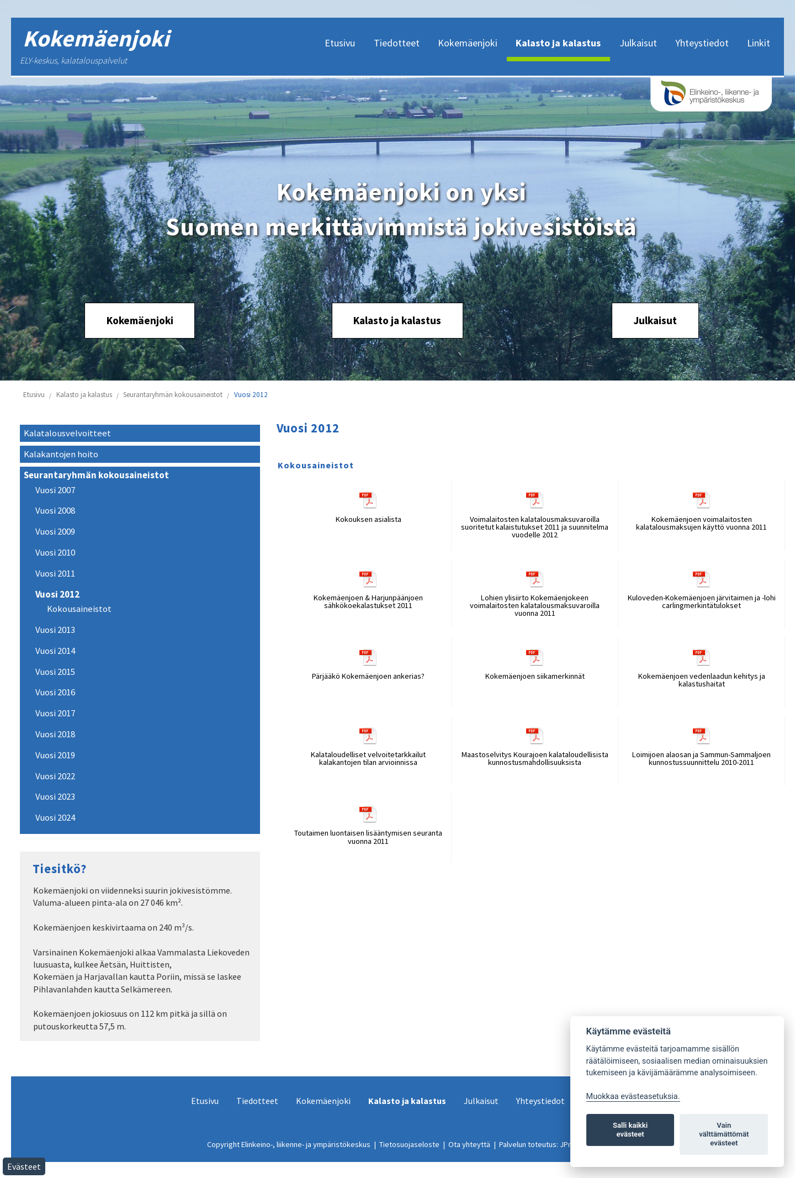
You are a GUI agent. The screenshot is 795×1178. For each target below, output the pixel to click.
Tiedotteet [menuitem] (397, 42)
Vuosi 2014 (55, 651)
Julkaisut (655, 320)
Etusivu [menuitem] (340, 42)
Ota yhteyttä (469, 1144)
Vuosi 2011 (55, 573)
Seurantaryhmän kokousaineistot (172, 394)
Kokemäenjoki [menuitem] (467, 42)
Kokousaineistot (79, 609)
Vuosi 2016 (55, 692)
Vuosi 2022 (55, 776)
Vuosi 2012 (251, 394)
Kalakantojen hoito (61, 454)
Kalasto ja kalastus (397, 320)
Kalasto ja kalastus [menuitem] (558, 42)
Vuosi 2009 (55, 531)
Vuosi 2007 (55, 490)
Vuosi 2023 (55, 796)
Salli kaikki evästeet (630, 1129)
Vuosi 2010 (55, 552)
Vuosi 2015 (55, 672)
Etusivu (34, 394)
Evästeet (24, 1166)
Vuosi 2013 (55, 630)
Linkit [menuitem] (758, 42)
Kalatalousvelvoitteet (67, 433)
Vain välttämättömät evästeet (724, 1134)
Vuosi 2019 (55, 755)
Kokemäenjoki (140, 320)
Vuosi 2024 (55, 817)
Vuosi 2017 (55, 713)
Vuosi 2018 (55, 734)
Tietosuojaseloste (409, 1144)
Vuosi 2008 (55, 510)
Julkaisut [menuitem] (638, 42)
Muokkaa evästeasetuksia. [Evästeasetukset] (633, 1096)
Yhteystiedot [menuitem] (702, 42)
